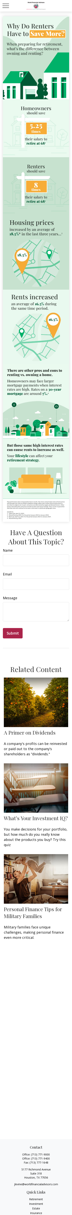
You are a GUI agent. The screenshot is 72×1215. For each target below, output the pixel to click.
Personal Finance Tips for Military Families (33, 912)
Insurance (36, 1213)
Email (7, 574)
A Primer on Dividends (30, 732)
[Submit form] (13, 633)
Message (10, 598)
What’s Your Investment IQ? (36, 818)
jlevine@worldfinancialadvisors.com (36, 1184)
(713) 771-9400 (40, 1158)
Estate (36, 1208)
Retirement (36, 1199)
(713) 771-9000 (40, 1154)
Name (8, 550)
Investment (36, 1204)
